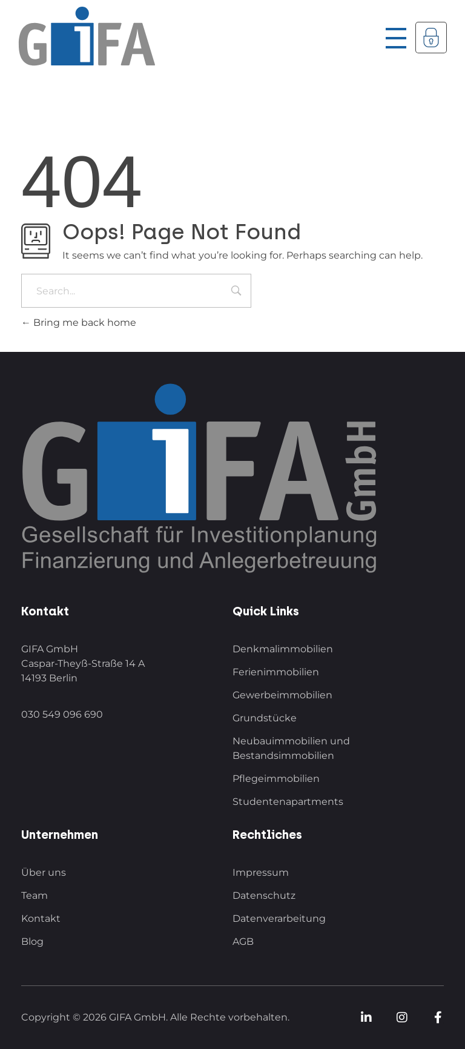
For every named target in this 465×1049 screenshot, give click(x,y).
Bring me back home (78, 322)
